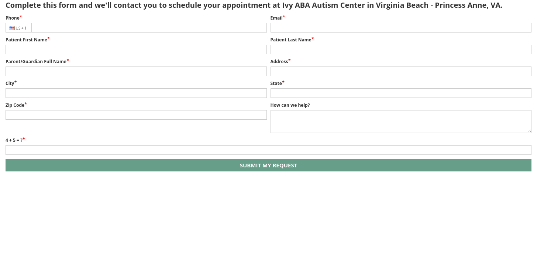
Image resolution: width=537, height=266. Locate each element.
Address (279, 61)
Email (277, 18)
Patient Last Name (291, 40)
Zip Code (15, 105)
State (276, 83)
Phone (13, 18)
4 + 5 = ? (14, 140)
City (10, 83)
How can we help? (290, 105)
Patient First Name (26, 40)
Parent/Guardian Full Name (36, 61)
